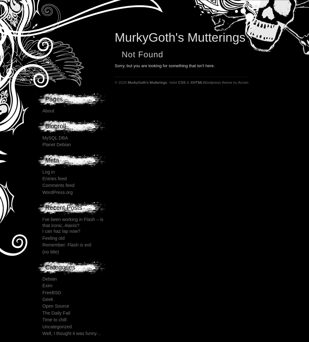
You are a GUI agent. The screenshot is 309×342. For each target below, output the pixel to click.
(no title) (50, 251)
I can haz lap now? (61, 231)
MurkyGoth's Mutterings (180, 37)
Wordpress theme (217, 82)
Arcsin (243, 82)
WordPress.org (57, 192)
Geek (47, 299)
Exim (47, 285)
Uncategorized (57, 326)
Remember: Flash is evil (66, 244)
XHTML (196, 82)
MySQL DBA (55, 137)
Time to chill (54, 319)
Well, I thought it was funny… (71, 333)
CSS (182, 82)
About (48, 110)
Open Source (55, 306)
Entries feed (54, 178)
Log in (48, 172)
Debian (49, 278)
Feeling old (53, 238)
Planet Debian (56, 144)
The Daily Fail (56, 313)
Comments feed (58, 185)
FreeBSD (51, 292)
